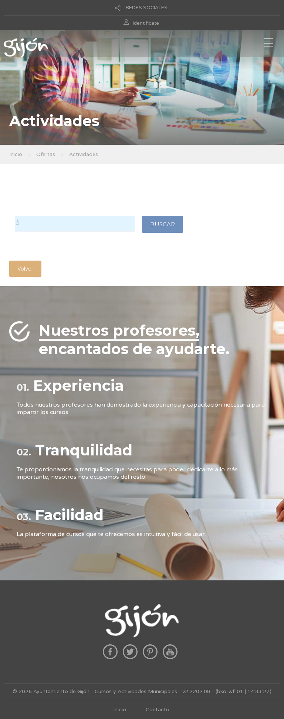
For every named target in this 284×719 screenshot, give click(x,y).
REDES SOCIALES (147, 8)
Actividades (83, 154)
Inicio (15, 154)
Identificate (146, 23)
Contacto (157, 709)
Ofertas (45, 154)
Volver (25, 268)
